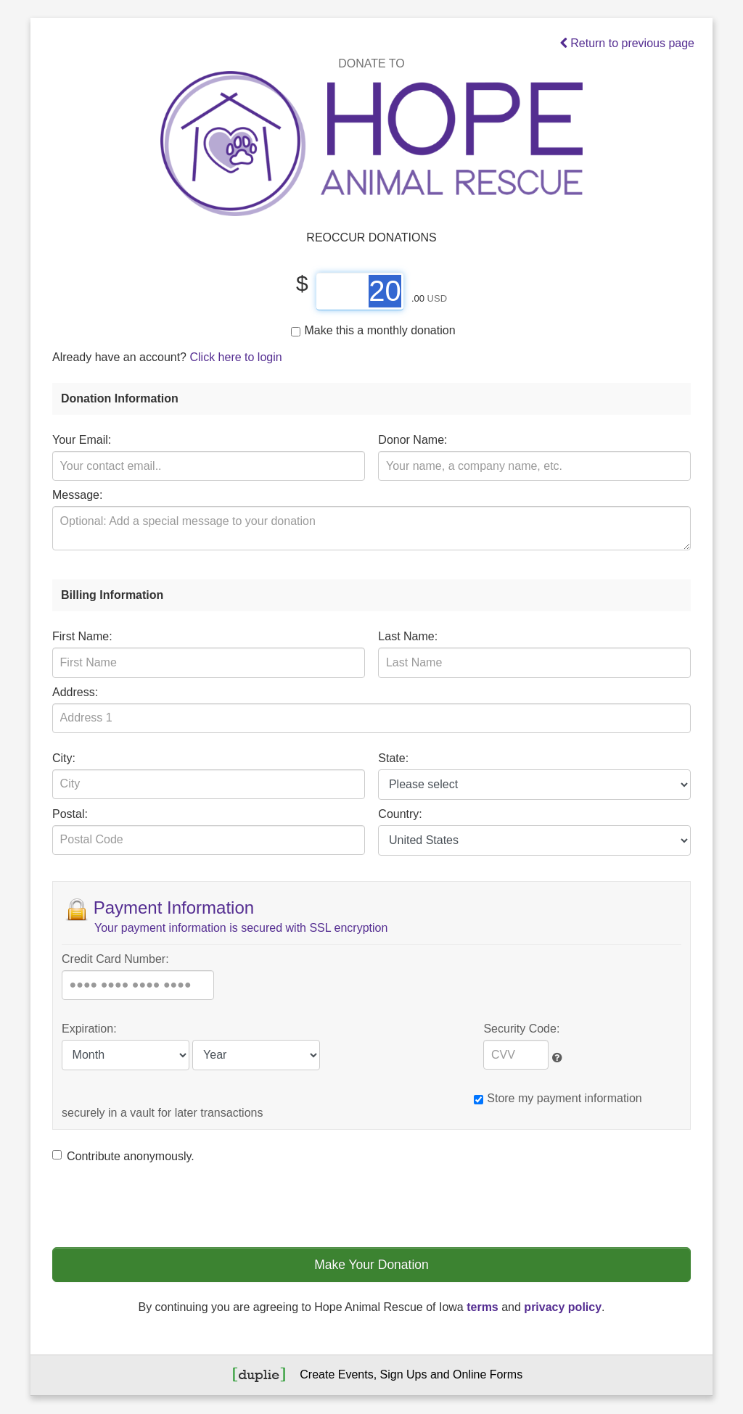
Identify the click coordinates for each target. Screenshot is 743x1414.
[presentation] (162, 1204)
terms (482, 1307)
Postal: (70, 814)
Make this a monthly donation (373, 330)
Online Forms (487, 1374)
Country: (400, 814)
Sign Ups (403, 1374)
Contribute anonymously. (123, 1156)
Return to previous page (627, 43)
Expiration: (89, 1028)
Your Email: (81, 440)
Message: (77, 495)
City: (63, 758)
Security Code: (521, 1028)
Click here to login (235, 357)
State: (393, 758)
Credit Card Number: (115, 959)
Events (356, 1374)
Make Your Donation (371, 1264)
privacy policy (563, 1307)
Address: (75, 692)
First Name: (82, 636)
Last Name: (408, 636)
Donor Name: (412, 440)
